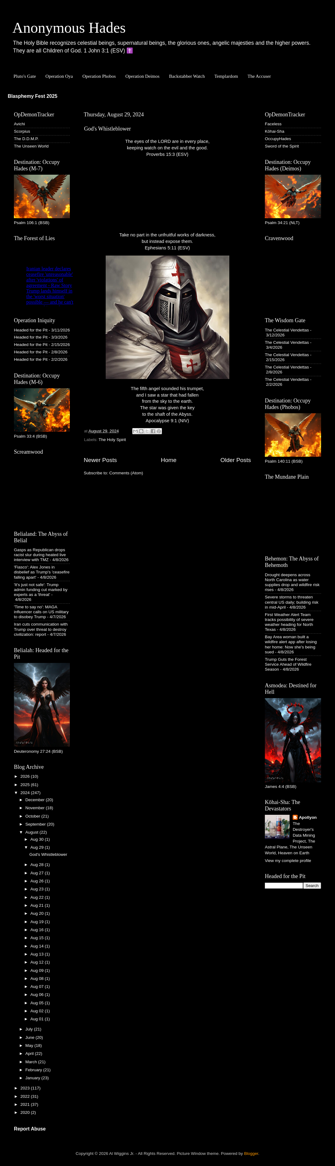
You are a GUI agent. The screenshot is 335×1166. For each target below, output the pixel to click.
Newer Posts (100, 460)
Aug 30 (37, 839)
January (33, 1078)
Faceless (273, 124)
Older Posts (235, 460)
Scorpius (22, 131)
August (32, 832)
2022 (25, 1096)
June (30, 1037)
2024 (25, 792)
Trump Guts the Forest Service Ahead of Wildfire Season (288, 664)
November (35, 808)
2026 (25, 776)
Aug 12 (37, 962)
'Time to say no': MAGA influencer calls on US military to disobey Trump (41, 612)
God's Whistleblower (107, 129)
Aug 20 (37, 913)
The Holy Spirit (112, 439)
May (29, 1045)
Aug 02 (37, 1011)
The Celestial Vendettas (287, 330)
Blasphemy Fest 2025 (32, 96)
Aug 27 (37, 873)
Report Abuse (30, 1128)
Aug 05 (37, 1003)
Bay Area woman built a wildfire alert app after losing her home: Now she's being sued (291, 644)
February (34, 1070)
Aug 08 (37, 978)
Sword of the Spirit (282, 146)
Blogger (251, 1153)
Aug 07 (37, 986)
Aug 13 (37, 954)
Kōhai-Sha (274, 131)
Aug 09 (37, 970)
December (35, 799)
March (31, 1062)
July (29, 1029)
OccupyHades (278, 138)
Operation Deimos (142, 76)
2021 (25, 1104)
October (33, 816)
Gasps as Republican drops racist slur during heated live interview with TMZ (40, 555)
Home (168, 460)
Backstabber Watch (187, 76)
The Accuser (259, 76)
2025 (25, 784)
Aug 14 (37, 946)
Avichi (19, 124)
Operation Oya (59, 76)
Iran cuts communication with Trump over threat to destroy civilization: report (41, 629)
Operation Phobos (99, 76)
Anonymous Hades (69, 27)
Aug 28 (37, 864)
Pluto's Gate (25, 76)
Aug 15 (37, 937)
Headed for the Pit (31, 330)
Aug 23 (37, 889)
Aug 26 (37, 881)
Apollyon (308, 817)
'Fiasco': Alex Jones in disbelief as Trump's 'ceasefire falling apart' (42, 572)
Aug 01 (37, 1019)
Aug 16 (37, 929)
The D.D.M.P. (26, 138)
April (30, 1053)
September (36, 824)
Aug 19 (37, 921)
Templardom (226, 76)
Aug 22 (37, 897)
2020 (25, 1112)
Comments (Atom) (126, 473)
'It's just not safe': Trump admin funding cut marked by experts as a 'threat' (40, 589)
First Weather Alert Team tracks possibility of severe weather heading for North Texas (289, 622)
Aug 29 (37, 847)
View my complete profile (288, 860)
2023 (25, 1088)
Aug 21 (37, 905)
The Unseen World (31, 146)
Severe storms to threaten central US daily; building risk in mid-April (291, 602)
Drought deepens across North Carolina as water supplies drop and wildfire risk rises (292, 582)
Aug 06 (37, 994)
